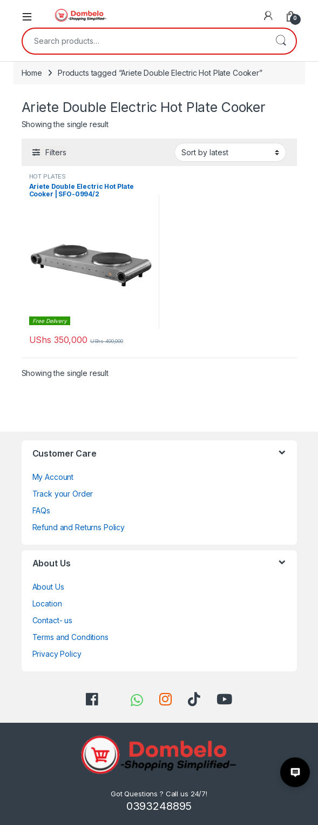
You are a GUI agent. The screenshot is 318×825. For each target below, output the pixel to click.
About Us (48, 586)
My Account (53, 476)
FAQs (41, 510)
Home (32, 72)
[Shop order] (230, 152)
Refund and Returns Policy (78, 527)
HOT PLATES (47, 176)
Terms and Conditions (70, 637)
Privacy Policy (57, 653)
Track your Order (62, 493)
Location (47, 603)
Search (281, 41)
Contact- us (52, 620)
